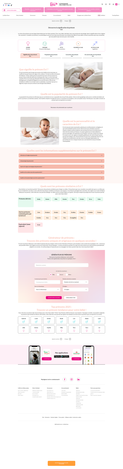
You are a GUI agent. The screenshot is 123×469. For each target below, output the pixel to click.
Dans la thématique (39, 327)
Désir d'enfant (36, 429)
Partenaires (47, 458)
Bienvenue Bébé (64, 434)
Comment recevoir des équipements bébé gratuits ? (98, 434)
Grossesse (49, 429)
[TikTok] (11, 5)
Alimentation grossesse (51, 436)
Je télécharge (47, 400)
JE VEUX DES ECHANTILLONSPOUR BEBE (61, 463)
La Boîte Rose (6, 15)
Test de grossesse (35, 436)
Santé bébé (78, 434)
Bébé (77, 429)
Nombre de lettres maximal (69, 320)
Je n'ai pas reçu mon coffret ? (95, 431)
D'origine (65, 327)
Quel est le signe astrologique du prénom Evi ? (31, 207)
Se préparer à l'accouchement (66, 433)
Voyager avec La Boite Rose (84, 15)
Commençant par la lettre (41, 320)
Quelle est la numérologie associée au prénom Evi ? (32, 219)
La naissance (64, 431)
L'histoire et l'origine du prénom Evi (28, 196)
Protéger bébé (78, 444)
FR (116, 4)
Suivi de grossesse (50, 431)
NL (118, 4)
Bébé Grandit (78, 447)
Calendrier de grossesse (51, 439)
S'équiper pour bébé (79, 445)
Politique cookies (68, 458)
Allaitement (78, 439)
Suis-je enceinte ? (35, 434)
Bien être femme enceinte (51, 434)
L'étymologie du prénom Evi (26, 202)
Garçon (61, 315)
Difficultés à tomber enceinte (37, 431)
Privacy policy (61, 458)
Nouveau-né (78, 431)
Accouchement (65, 429)
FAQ (43, 458)
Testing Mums (115, 15)
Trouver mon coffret (21, 433)
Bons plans (20, 434)
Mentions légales (54, 458)
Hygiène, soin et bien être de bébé (82, 436)
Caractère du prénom (72, 55)
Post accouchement (65, 436)
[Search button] (102, 4)
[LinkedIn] (8, 5)
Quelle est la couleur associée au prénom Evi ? (31, 213)
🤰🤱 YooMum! (101, 15)
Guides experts (20, 436)
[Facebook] (3, 5)
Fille (53, 315)
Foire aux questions (95, 429)
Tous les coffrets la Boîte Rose (23, 431)
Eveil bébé (78, 442)
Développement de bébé (80, 433)
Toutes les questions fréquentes (96, 436)
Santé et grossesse (50, 433)
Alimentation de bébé (79, 441)
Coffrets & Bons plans (11, 10)
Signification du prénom (30, 55)
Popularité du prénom (51, 55)
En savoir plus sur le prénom (93, 55)
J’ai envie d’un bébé (35, 433)
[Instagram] (6, 5)
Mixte (69, 315)
